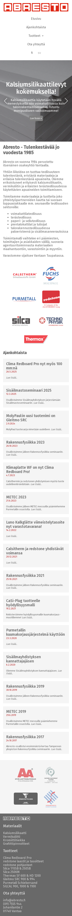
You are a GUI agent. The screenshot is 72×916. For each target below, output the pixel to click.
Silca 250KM (11, 872)
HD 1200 (35, 875)
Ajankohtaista (36, 27)
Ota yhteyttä (36, 44)
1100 (33, 886)
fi (32, 53)
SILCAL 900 (10, 886)
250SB (26, 868)
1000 (23, 886)
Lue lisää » (36, 118)
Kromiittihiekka (14, 840)
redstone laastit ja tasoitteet (23, 861)
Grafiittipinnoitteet (16, 843)
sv (39, 53)
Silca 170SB (11, 868)
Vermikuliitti (11, 837)
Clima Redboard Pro (17, 858)
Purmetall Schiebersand (20, 883)
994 (32, 879)
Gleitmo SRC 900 (14, 879)
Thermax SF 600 (14, 875)
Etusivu (36, 19)
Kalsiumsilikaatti (14, 833)
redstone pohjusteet (17, 865)
